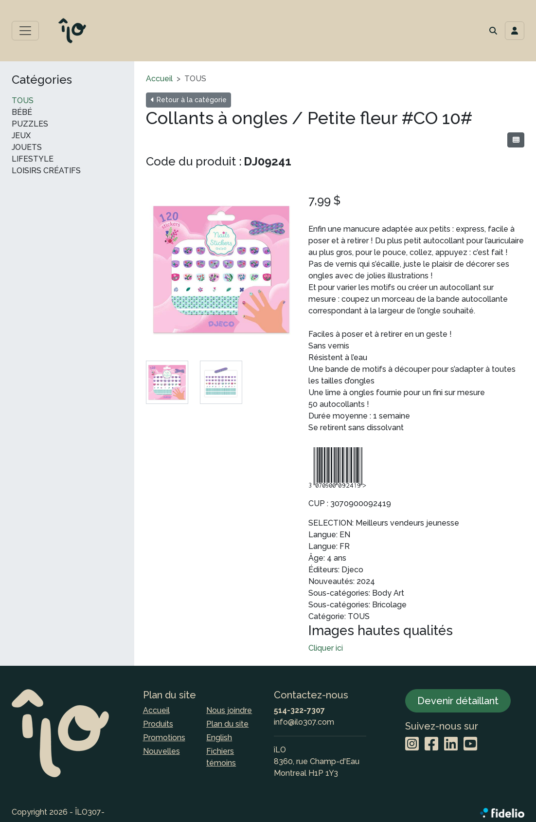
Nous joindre (229, 710)
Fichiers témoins (221, 757)
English (219, 737)
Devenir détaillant (458, 701)
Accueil (159, 78)
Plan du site (227, 724)
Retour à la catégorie (189, 100)
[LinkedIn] (451, 744)
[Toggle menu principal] (25, 30)
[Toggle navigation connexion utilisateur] (514, 30)
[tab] (167, 382)
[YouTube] (470, 744)
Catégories (42, 80)
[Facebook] (431, 744)
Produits (158, 724)
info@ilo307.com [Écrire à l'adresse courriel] (304, 722)
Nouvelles (161, 751)
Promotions (164, 737)
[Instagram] (412, 744)
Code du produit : (194, 161)
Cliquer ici (325, 648)
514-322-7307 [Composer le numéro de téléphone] (299, 710)
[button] (493, 30)
